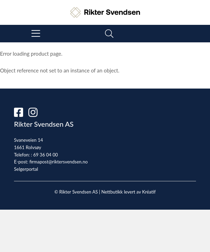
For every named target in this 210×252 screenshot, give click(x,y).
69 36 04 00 (45, 155)
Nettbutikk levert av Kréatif (128, 192)
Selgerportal (26, 169)
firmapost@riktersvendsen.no (58, 161)
